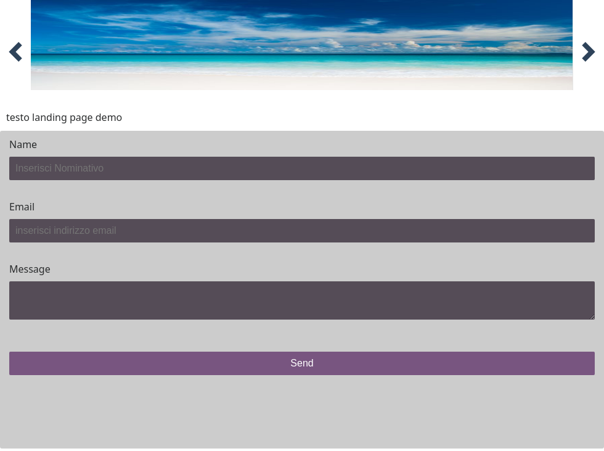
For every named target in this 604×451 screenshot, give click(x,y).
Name (23, 144)
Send (301, 363)
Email (22, 206)
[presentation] (103, 408)
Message (30, 269)
